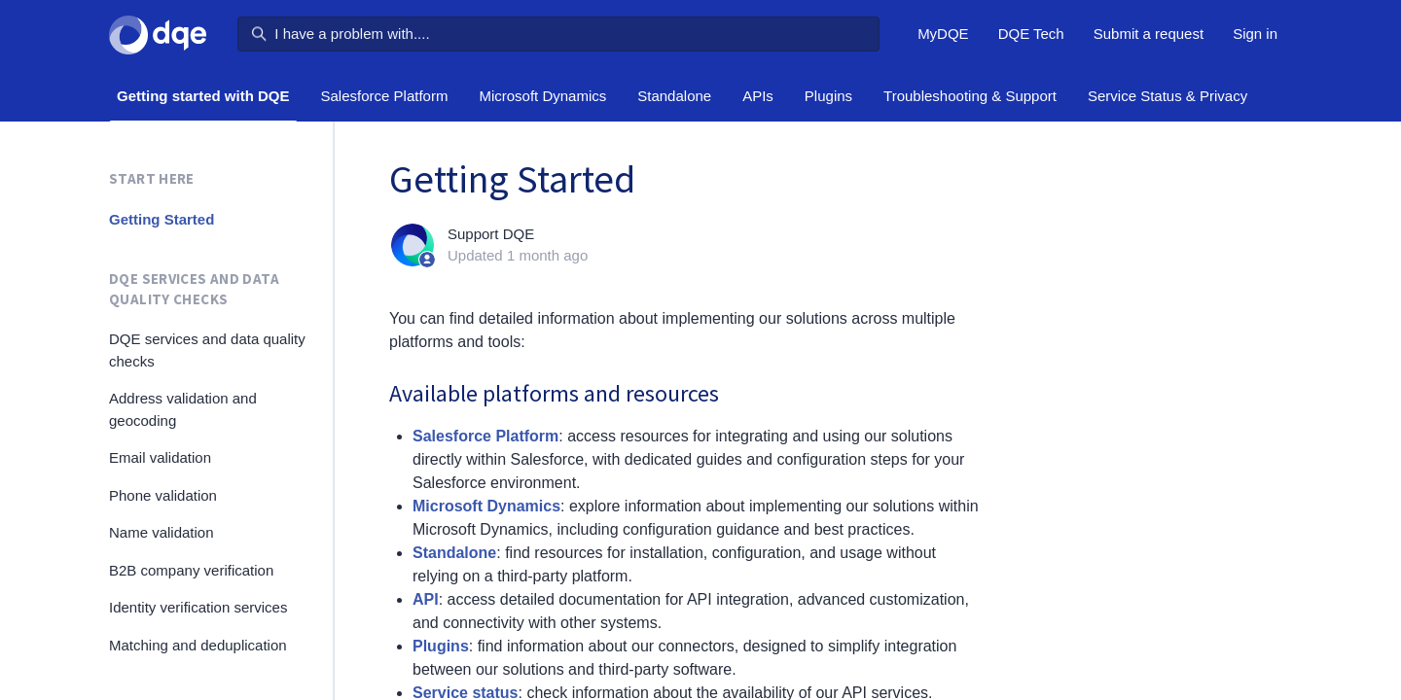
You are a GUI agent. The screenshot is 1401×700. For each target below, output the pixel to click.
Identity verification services (198, 607)
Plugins (828, 96)
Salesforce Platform (385, 96)
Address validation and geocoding (183, 409)
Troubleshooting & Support (970, 96)
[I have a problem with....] (558, 34)
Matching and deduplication (198, 645)
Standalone (674, 96)
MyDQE (943, 33)
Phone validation (163, 495)
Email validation (160, 457)
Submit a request (1148, 33)
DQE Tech (1031, 33)
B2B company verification (191, 570)
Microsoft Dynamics (542, 96)
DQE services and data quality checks (194, 288)
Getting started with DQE (203, 96)
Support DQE (491, 234)
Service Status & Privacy (1167, 96)
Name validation (161, 532)
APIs (757, 96)
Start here (152, 178)
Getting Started (161, 219)
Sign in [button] (1255, 33)
